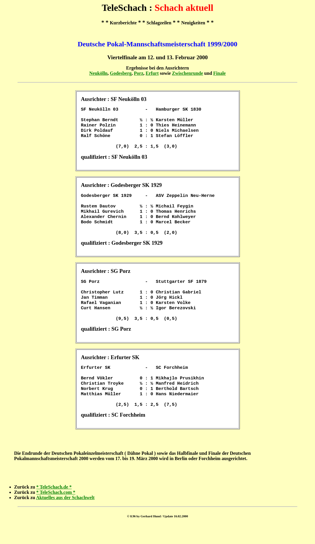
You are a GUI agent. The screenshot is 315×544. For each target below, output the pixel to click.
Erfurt (152, 73)
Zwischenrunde (187, 73)
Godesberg (121, 73)
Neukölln (98, 73)
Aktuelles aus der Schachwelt (65, 516)
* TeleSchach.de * (54, 505)
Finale (219, 73)
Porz (138, 73)
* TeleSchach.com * (55, 510)
